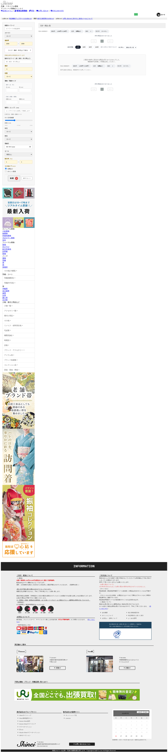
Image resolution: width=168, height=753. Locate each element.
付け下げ (5, 247)
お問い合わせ (42, 11)
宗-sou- (21, 730)
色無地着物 (6, 236)
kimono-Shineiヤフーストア (27, 724)
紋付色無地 (6, 249)
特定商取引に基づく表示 (135, 616)
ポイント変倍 (10, 172)
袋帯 (4, 293)
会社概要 (105, 613)
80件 (90, 47)
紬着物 (5, 234)
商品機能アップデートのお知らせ (20, 18)
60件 (84, 47)
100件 (97, 47)
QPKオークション (24, 735)
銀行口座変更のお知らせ (45, 18)
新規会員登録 (21, 11)
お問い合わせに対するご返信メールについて (78, 18)
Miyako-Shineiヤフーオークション (29, 733)
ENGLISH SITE (57, 11)
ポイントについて (107, 616)
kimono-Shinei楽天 (24, 721)
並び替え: (121, 47)
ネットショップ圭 (71, 715)
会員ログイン (7, 11)
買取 (31, 11)
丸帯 (4, 296)
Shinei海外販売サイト (26, 718)
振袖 (4, 245)
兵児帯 (5, 300)
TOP (41, 25)
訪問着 (5, 252)
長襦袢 (5, 267)
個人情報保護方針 (133, 613)
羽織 (4, 261)
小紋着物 (5, 231)
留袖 (4, 254)
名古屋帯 (5, 291)
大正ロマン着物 (8, 238)
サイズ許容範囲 (18, 121)
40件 (77, 47)
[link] (130, 635)
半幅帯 (5, 289)
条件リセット (27, 178)
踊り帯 (5, 298)
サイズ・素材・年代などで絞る (18, 50)
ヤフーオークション (25, 727)
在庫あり (9, 169)
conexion (68, 718)
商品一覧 (48, 25)
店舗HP (57, 668)
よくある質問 (132, 618)
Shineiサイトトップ (25, 715)
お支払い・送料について (109, 618)
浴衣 (4, 240)
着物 (4, 258)
